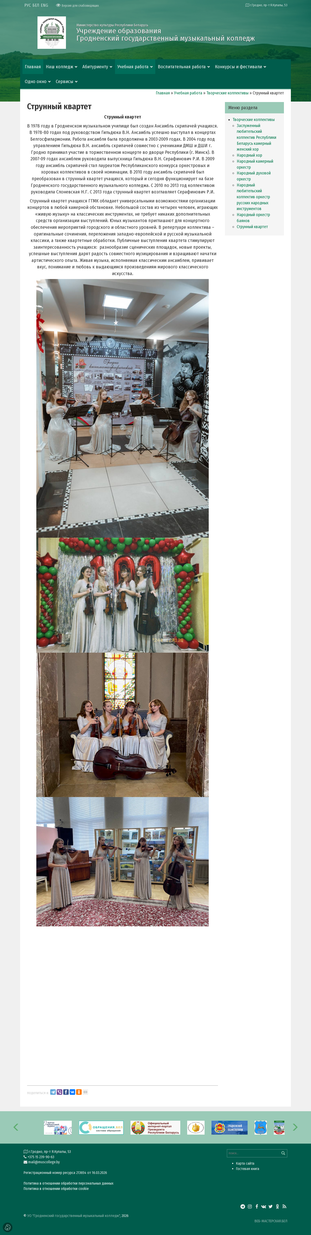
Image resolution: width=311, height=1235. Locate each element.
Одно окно (36, 81)
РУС (27, 5)
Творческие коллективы (227, 93)
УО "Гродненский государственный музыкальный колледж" (73, 1215)
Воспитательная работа (182, 66)
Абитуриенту (95, 66)
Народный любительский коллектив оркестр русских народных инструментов (253, 197)
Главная (33, 66)
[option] (155, 1127)
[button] (16, 1127)
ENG (44, 5)
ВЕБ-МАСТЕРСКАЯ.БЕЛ (271, 1221)
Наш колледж (59, 66)
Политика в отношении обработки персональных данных (68, 1183)
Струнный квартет (252, 226)
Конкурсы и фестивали (238, 66)
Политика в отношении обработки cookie (56, 1188)
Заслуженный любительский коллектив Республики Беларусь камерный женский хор (256, 137)
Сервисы (64, 81)
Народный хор (249, 155)
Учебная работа (133, 66)
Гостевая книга (247, 1169)
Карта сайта (245, 1163)
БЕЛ (35, 5)
